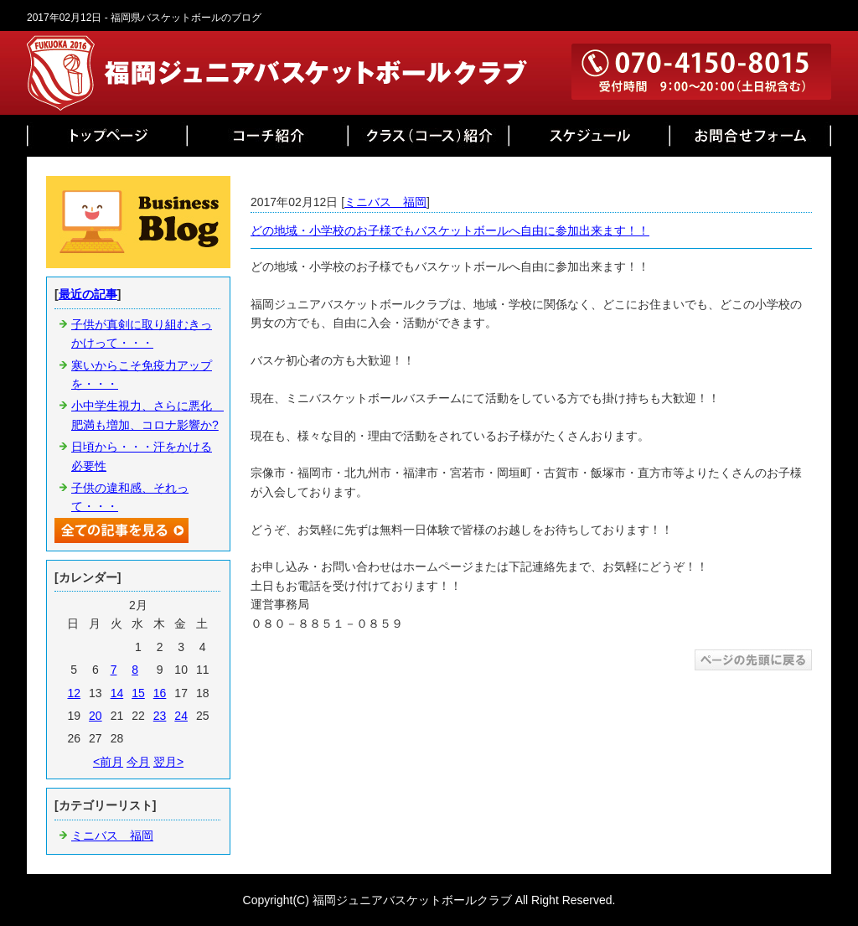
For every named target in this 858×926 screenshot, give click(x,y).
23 (160, 715)
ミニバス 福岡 (385, 202)
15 (138, 693)
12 (73, 693)
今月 (138, 761)
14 (117, 693)
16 (160, 693)
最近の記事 (88, 294)
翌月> (168, 761)
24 (181, 715)
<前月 (108, 761)
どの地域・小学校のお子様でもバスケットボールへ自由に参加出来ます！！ (450, 230)
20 (95, 715)
